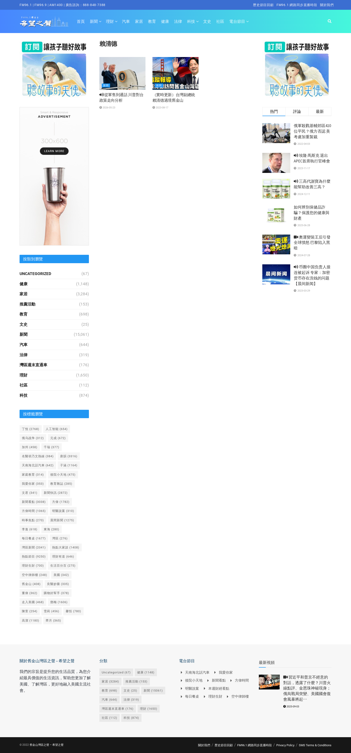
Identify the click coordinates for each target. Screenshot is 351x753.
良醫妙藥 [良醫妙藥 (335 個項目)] (58, 584)
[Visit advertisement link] (54, 69)
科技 (191, 21)
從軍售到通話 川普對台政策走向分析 (121, 97)
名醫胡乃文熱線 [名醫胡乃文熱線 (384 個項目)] (38, 456)
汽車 (126, 21)
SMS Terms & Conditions (315, 745)
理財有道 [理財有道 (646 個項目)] (63, 556)
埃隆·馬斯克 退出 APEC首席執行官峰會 (312, 158)
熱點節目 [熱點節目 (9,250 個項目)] (34, 556)
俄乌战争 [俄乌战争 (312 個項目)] (33, 438)
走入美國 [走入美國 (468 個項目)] (33, 602)
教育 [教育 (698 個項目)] (109, 690)
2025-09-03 (291, 706)
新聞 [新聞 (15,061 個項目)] (153, 690)
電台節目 (237, 21)
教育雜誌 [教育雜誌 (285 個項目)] (61, 483)
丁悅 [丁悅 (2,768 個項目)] (30, 429)
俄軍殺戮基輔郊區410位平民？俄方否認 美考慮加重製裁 (312, 131)
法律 (178, 21)
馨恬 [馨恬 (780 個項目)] (73, 611)
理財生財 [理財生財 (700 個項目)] (33, 565)
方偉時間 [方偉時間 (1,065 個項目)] (34, 511)
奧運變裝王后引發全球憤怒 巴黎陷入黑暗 (312, 243)
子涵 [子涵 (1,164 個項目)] (69, 465)
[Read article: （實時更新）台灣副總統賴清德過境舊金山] (175, 73)
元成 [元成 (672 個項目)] (58, 438)
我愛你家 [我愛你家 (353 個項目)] (33, 483)
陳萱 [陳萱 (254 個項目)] (29, 611)
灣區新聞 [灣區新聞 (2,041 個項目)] (34, 547)
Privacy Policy (285, 745)
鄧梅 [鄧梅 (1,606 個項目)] (59, 602)
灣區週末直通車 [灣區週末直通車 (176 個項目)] (118, 708)
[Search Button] (329, 21)
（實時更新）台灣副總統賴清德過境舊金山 (173, 97)
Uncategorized (35, 273)
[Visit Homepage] (44, 21)
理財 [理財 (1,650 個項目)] (148, 708)
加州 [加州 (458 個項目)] (29, 447)
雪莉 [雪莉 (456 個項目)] (51, 611)
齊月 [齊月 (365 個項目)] (53, 620)
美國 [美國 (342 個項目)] (61, 575)
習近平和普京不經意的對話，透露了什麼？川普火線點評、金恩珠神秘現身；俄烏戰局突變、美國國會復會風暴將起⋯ (307, 688)
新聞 (94, 21)
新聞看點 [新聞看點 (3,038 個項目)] (34, 502)
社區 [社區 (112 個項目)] (109, 717)
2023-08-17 (160, 107)
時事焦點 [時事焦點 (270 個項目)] (33, 520)
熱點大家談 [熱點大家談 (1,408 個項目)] (65, 547)
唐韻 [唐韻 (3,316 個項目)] (69, 456)
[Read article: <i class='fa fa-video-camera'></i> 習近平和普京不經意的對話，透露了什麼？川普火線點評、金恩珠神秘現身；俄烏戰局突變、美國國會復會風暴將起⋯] (269, 682)
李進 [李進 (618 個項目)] (29, 529)
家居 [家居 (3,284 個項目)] (110, 681)
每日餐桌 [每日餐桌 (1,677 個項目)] (34, 538)
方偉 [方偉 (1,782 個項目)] (61, 502)
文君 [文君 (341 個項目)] (29, 492)
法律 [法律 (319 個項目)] (131, 699)
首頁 (81, 21)
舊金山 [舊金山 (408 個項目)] (31, 584)
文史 (207, 21)
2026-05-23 (107, 107)
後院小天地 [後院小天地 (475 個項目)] (63, 474)
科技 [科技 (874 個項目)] (131, 717)
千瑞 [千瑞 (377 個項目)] (51, 447)
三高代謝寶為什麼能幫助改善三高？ (312, 184)
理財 (110, 21)
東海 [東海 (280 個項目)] (51, 529)
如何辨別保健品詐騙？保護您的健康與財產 (311, 213)
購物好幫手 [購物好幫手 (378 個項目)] (56, 593)
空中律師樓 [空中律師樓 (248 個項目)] (34, 575)
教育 (152, 21)
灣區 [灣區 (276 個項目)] (60, 538)
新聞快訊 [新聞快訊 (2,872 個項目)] (56, 492)
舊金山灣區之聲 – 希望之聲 (47, 744)
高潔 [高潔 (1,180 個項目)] (30, 620)
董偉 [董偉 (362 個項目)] (29, 593)
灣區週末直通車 (33, 365)
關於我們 (327, 5)
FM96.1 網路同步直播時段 (297, 5)
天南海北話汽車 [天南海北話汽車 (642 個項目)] (38, 465)
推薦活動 (27, 304)
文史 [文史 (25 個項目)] (130, 690)
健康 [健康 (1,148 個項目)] (146, 672)
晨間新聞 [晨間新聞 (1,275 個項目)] (62, 520)
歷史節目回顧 (263, 5)
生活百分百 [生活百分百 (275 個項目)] (63, 565)
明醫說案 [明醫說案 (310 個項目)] (63, 511)
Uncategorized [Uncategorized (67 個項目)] (116, 672)
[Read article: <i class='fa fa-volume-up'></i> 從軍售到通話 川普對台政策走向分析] (122, 73)
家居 (139, 21)
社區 (220, 21)
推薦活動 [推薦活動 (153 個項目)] (136, 681)
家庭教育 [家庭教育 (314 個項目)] (33, 474)
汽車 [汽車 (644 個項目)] (109, 699)
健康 (165, 21)
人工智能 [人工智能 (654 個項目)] (57, 429)
